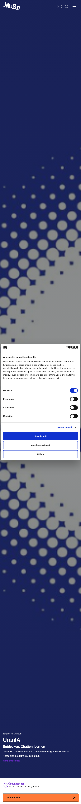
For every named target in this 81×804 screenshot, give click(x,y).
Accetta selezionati (40, 445)
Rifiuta (40, 454)
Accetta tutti (41, 436)
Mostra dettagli (64, 427)
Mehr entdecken (11, 761)
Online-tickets (40, 797)
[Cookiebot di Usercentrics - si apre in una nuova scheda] (66, 347)
